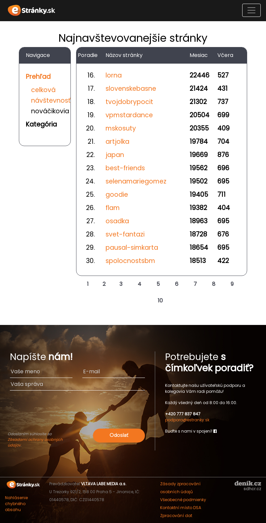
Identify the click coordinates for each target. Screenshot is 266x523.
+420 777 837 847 (182, 414)
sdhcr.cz (252, 489)
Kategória (41, 124)
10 (160, 300)
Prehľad (38, 76)
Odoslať (119, 435)
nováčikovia (50, 111)
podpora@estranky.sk (187, 420)
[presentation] (77, 414)
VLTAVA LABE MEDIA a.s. (103, 484)
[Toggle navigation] (251, 10)
